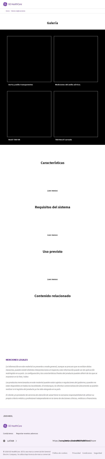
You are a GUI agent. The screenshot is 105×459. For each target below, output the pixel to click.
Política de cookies (60, 453)
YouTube (79, 440)
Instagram (60, 440)
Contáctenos (8, 433)
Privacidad (76, 453)
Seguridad (98, 453)
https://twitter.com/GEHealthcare (66, 440)
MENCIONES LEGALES (17, 359)
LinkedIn (72, 440)
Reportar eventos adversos (27, 433)
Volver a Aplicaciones (18, 11)
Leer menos (52, 190)
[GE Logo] (12, 4)
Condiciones (87, 453)
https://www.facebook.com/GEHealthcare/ (54, 440)
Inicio (7, 11)
